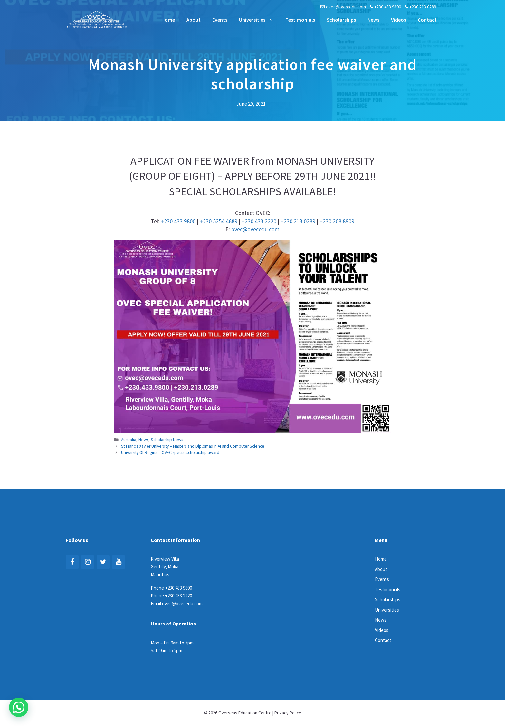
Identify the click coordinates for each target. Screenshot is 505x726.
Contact (427, 19)
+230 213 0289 (422, 7)
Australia (128, 439)
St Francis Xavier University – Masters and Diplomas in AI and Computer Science (192, 446)
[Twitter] (103, 562)
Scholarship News (167, 439)
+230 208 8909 (336, 221)
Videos (398, 19)
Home (168, 19)
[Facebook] (72, 562)
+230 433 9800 (387, 7)
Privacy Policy (287, 713)
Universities (259, 19)
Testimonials (300, 19)
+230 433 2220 (259, 221)
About (193, 19)
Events (219, 19)
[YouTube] (118, 562)
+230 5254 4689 (218, 221)
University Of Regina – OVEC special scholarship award (170, 452)
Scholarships (341, 19)
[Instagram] (87, 562)
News (373, 19)
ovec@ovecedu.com (346, 7)
